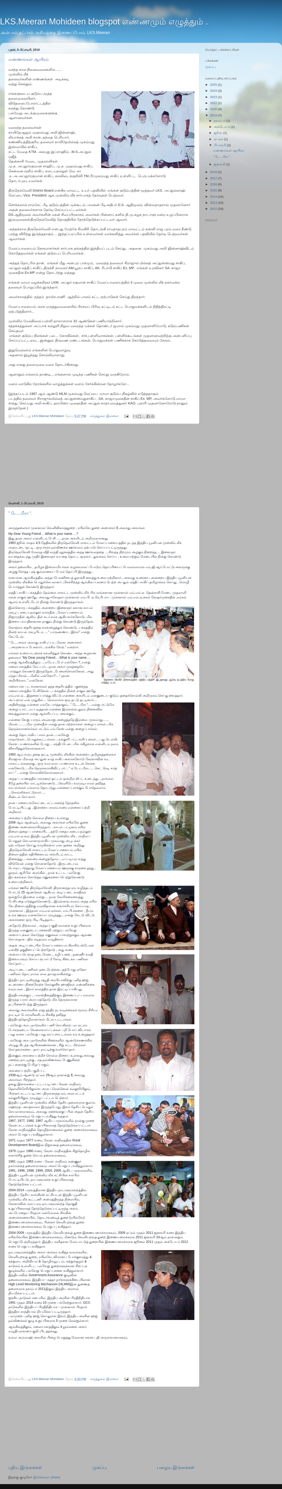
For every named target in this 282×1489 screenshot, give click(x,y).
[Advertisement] (101, 462)
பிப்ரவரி (220, 145)
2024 (214, 90)
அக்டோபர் (222, 127)
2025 (214, 84)
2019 (214, 115)
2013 (214, 202)
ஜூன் (218, 133)
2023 (214, 97)
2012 (214, 208)
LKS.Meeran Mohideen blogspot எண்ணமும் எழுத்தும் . (104, 21)
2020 (214, 109)
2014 (214, 196)
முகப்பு (99, 1467)
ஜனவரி (220, 164)
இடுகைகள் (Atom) (46, 1477)
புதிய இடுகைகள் (25, 1467)
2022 (214, 103)
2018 (214, 172)
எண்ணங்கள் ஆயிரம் (28, 59)
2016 (214, 184)
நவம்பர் (220, 120)
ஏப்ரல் (219, 139)
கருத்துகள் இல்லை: (105, 416)
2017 (214, 178)
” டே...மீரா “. (20, 513)
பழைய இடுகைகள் (176, 1467)
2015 (214, 190)
